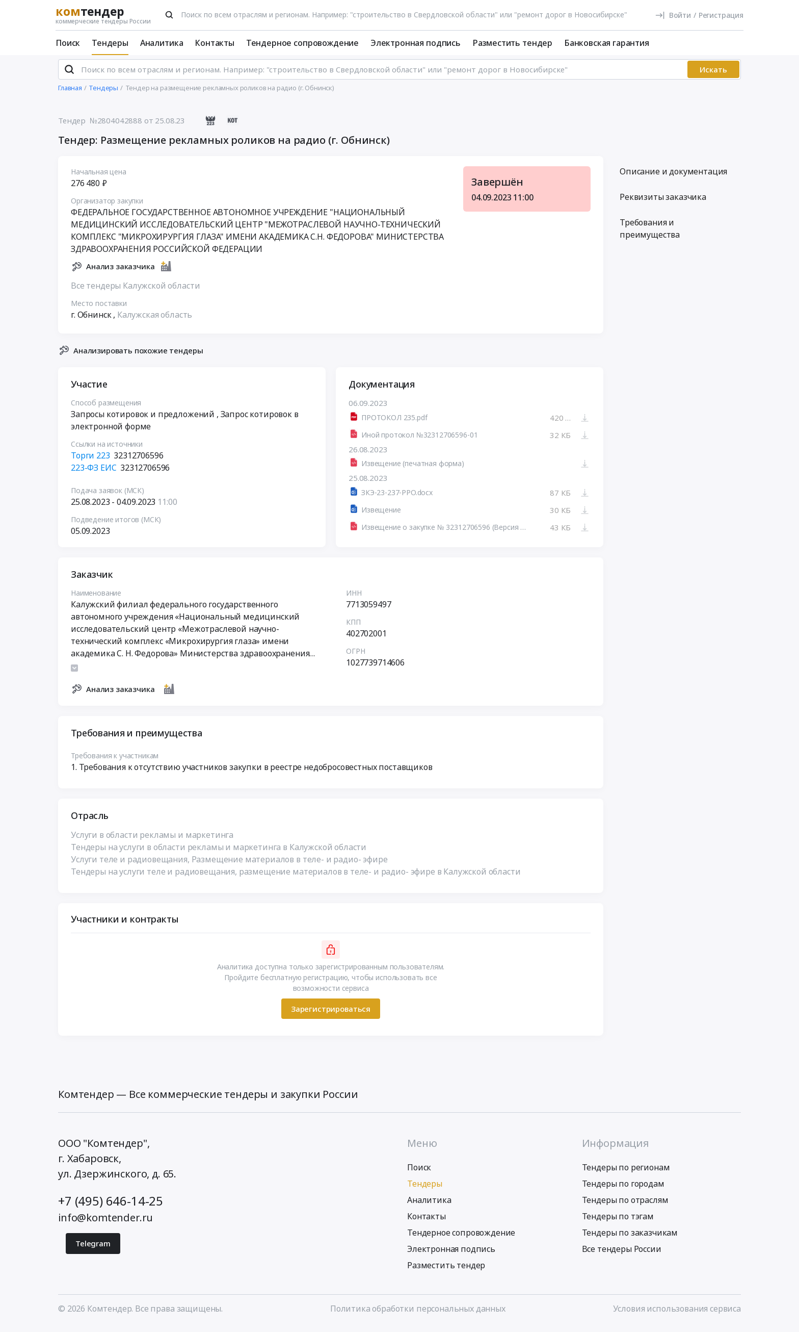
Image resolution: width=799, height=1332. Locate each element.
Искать (713, 74)
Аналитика (161, 42)
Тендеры (110, 42)
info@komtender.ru (105, 1222)
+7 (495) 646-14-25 (110, 1205)
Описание (673, 176)
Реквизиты (663, 201)
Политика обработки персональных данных (417, 1313)
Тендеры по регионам (626, 1171)
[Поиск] (169, 14)
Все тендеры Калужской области (135, 289)
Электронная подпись (415, 42)
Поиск (68, 42)
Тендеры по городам (623, 1188)
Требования (650, 233)
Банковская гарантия (606, 42)
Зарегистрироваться (330, 1013)
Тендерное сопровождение (302, 42)
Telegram (93, 1248)
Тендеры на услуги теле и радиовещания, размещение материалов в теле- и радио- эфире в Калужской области (296, 876)
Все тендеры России (621, 1253)
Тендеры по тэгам (618, 1220)
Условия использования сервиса (677, 1313)
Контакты (214, 42)
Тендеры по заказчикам (630, 1237)
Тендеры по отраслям (625, 1204)
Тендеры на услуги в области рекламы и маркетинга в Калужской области (218, 851)
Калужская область (154, 318)
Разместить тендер (512, 42)
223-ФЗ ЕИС (93, 472)
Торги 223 (90, 460)
